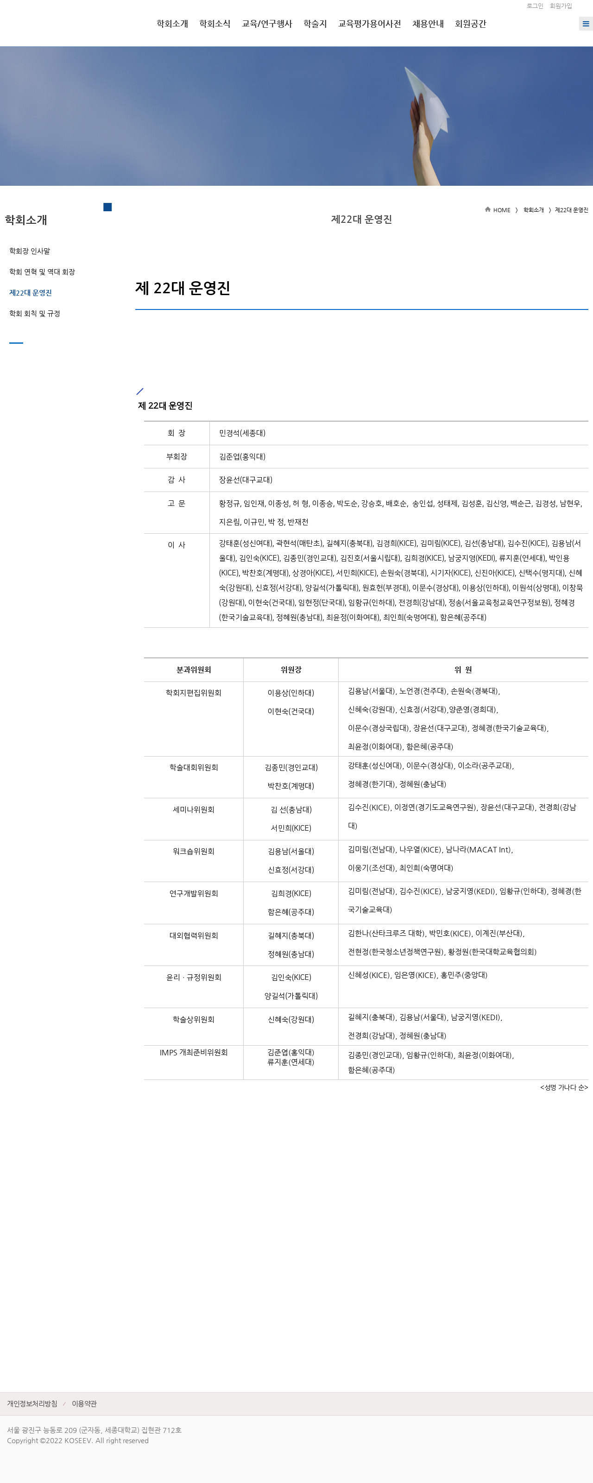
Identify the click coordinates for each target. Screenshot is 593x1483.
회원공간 (470, 23)
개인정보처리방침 (32, 1403)
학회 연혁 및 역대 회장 (42, 272)
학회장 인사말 (29, 251)
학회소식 (215, 23)
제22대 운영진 (30, 293)
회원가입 (561, 5)
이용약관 (84, 1403)
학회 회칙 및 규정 (34, 313)
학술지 (315, 23)
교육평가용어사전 (369, 23)
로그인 (535, 5)
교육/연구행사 (267, 23)
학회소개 (172, 23)
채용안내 (428, 23)
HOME (502, 210)
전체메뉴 (586, 24)
